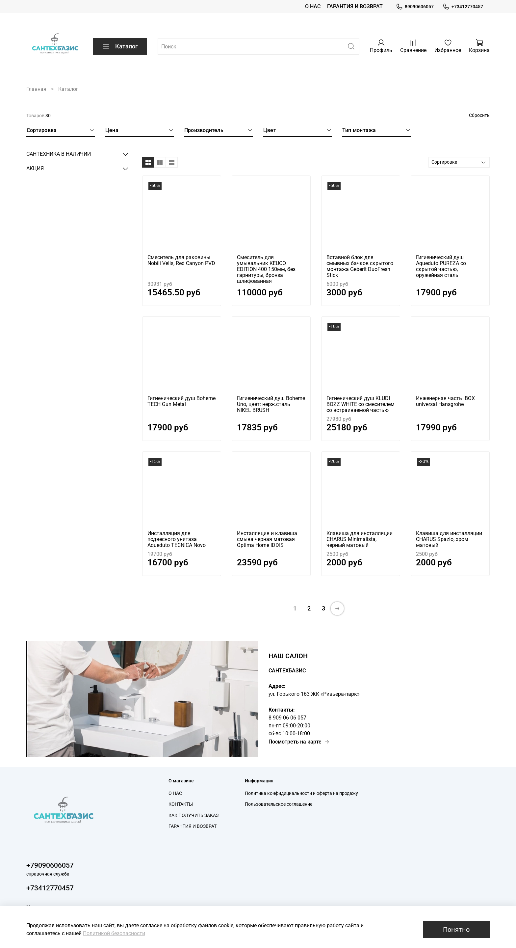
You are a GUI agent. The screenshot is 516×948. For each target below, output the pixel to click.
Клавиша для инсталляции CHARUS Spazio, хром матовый (449, 539)
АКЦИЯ (35, 168)
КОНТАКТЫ (180, 804)
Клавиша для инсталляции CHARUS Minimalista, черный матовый (359, 539)
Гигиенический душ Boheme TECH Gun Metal (181, 401)
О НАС (313, 6)
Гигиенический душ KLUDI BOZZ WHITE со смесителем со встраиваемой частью (360, 404)
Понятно (456, 930)
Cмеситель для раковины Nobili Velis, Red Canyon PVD (181, 260)
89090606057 (415, 6)
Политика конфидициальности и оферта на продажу (301, 793)
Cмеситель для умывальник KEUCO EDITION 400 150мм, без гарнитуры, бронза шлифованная (266, 269)
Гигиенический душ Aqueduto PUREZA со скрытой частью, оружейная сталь (441, 266)
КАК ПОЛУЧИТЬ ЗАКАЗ (193, 815)
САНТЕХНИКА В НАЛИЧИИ (58, 154)
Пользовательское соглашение (278, 804)
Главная (36, 89)
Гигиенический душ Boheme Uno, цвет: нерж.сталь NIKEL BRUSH (271, 404)
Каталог (120, 46)
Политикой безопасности (114, 933)
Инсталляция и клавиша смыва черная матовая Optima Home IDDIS (267, 539)
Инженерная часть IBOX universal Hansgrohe (445, 401)
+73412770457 (463, 6)
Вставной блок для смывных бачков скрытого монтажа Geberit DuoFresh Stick (359, 266)
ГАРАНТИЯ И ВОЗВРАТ (355, 6)
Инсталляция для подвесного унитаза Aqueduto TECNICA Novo (176, 539)
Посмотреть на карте (299, 742)
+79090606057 (50, 865)
